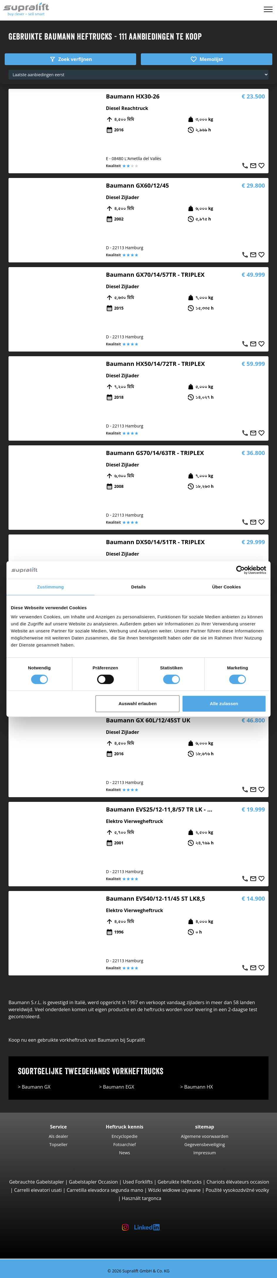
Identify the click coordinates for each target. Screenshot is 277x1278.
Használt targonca (141, 1198)
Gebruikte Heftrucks (180, 1182)
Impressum (204, 1152)
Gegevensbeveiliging (204, 1144)
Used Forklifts (138, 1182)
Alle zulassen (224, 703)
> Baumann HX (196, 1087)
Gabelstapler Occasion (93, 1182)
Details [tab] (138, 586)
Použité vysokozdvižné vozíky (237, 1190)
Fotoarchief (124, 1144)
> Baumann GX (34, 1087)
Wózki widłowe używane (174, 1190)
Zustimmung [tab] (50, 586)
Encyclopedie (124, 1136)
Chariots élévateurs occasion (238, 1182)
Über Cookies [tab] (226, 586)
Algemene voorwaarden (205, 1136)
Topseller (58, 1144)
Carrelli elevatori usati (38, 1190)
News (124, 1152)
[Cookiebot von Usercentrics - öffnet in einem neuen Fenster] (240, 570)
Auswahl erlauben (138, 703)
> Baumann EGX (116, 1087)
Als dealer (58, 1136)
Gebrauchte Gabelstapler (36, 1182)
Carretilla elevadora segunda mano (105, 1190)
